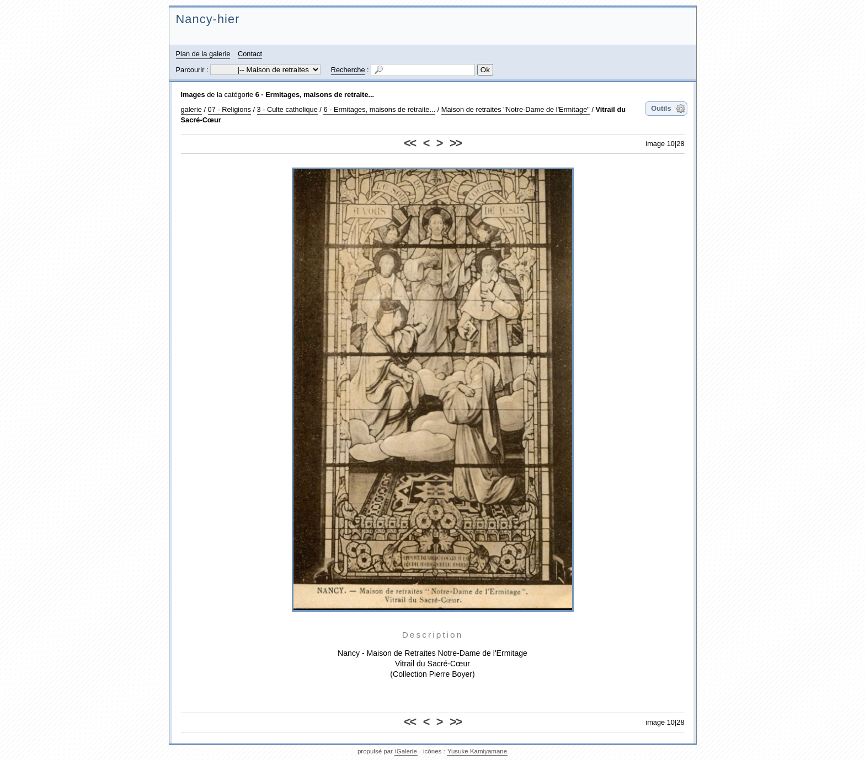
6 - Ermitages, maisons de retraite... (315, 94)
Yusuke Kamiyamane (477, 751)
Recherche (348, 70)
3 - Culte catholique (287, 109)
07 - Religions (229, 109)
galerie (191, 109)
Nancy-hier (208, 19)
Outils (661, 108)
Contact (250, 54)
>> (455, 143)
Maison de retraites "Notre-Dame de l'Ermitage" (515, 109)
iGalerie (406, 751)
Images (193, 94)
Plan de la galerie (203, 54)
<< (409, 143)
